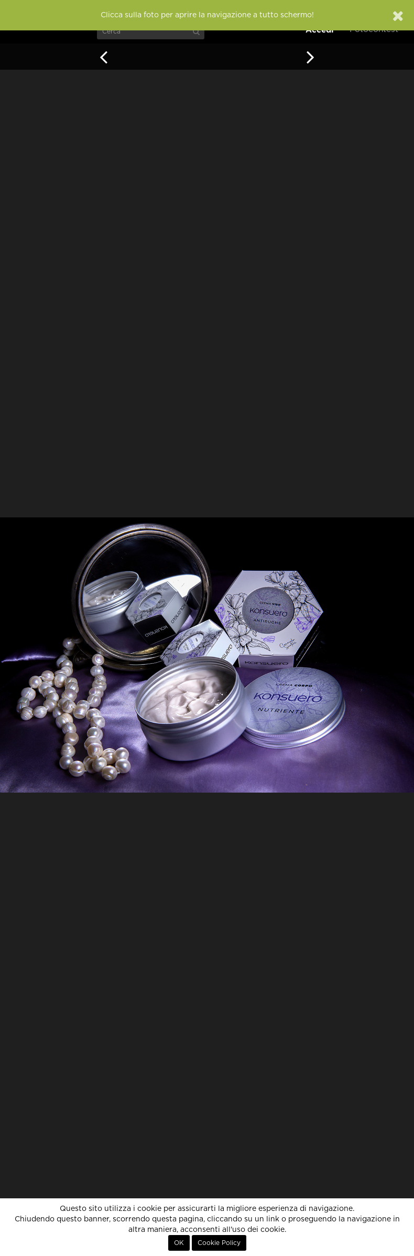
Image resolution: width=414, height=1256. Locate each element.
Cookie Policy (219, 1243)
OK (179, 1243)
